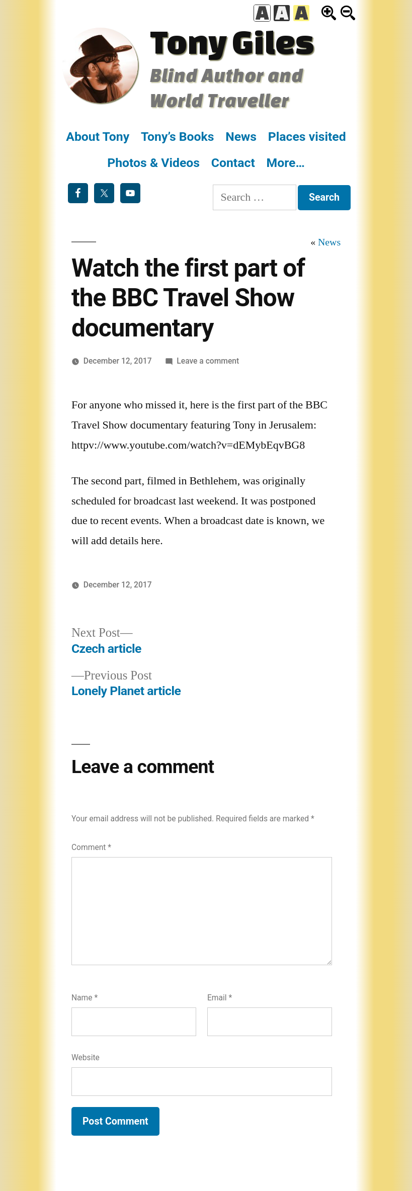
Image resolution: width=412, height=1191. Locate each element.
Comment (91, 847)
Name (84, 997)
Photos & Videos (153, 162)
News (241, 136)
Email (219, 997)
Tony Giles (232, 41)
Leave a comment (208, 361)
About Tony (97, 136)
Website (85, 1057)
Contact (233, 162)
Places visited (307, 136)
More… (286, 162)
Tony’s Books (177, 136)
